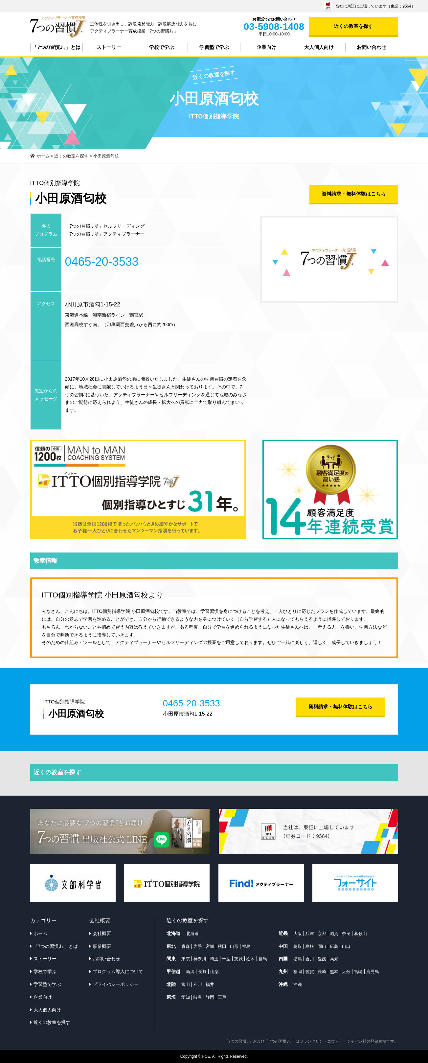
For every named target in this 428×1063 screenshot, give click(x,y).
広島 (334, 946)
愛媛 (322, 958)
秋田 (222, 946)
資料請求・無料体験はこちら (354, 194)
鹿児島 (372, 971)
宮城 (210, 946)
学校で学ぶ (161, 47)
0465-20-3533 (102, 261)
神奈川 (199, 958)
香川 (309, 958)
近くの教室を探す (353, 26)
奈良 (346, 933)
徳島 (297, 958)
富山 (185, 984)
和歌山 (360, 933)
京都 (322, 933)
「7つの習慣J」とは (56, 47)
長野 (202, 971)
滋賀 (334, 933)
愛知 (185, 997)
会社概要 (102, 933)
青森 (185, 946)
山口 (346, 946)
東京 (185, 958)
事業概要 (102, 946)
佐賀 (309, 971)
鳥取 (297, 946)
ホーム (40, 933)
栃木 (250, 958)
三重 (222, 997)
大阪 (297, 933)
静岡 (210, 997)
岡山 (322, 946)
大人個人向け (319, 47)
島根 (309, 946)
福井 (210, 984)
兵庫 (309, 933)
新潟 (190, 971)
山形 (234, 946)
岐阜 (197, 997)
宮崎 (358, 971)
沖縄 (297, 984)
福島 (246, 946)
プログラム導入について (118, 971)
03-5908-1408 (274, 27)
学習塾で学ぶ (214, 47)
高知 (334, 958)
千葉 (226, 958)
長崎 (322, 971)
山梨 (214, 971)
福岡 (297, 971)
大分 (346, 971)
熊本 (334, 971)
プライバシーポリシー (116, 984)
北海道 (192, 933)
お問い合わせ (371, 47)
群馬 (263, 958)
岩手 (197, 946)
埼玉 (214, 958)
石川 (197, 984)
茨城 (238, 958)
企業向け (266, 47)
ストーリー (109, 47)
